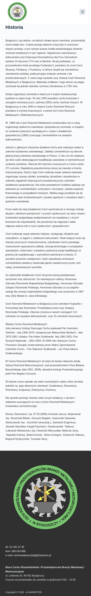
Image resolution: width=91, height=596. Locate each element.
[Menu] (82, 12)
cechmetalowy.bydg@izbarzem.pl (32, 555)
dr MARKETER (33, 592)
